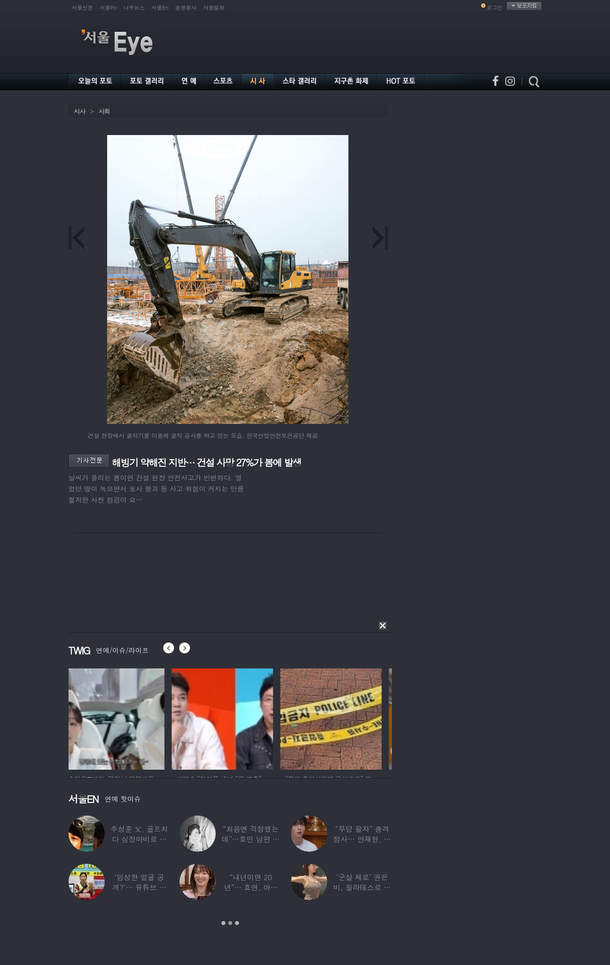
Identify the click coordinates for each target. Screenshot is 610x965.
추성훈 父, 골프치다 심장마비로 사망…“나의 (139, 839)
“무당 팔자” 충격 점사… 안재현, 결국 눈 (361, 839)
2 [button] (230, 923)
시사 (79, 111)
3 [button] (237, 923)
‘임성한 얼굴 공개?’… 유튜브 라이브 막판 (139, 887)
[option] (119, 717)
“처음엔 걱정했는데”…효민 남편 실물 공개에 (250, 839)
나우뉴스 (134, 7)
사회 (104, 111)
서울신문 (82, 7)
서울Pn (108, 7)
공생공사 (185, 7)
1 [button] (223, 923)
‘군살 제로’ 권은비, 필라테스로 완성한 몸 (361, 887)
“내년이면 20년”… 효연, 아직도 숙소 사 (250, 887)
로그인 (495, 7)
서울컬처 (213, 7)
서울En (160, 7)
